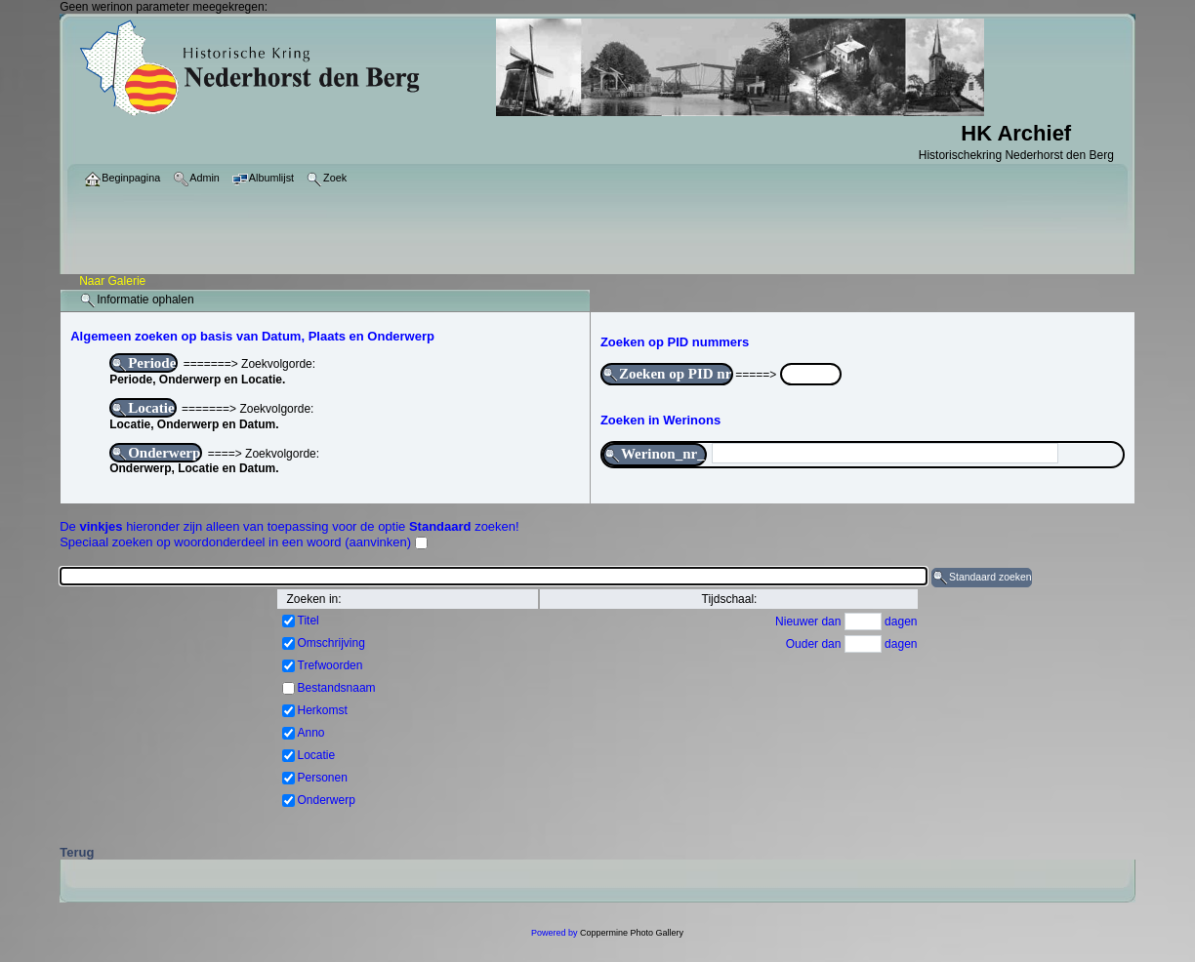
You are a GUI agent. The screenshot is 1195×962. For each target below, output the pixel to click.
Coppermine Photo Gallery (631, 933)
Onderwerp (155, 453)
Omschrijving (331, 643)
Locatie (142, 409)
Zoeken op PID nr (666, 374)
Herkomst (323, 710)
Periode (143, 364)
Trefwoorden (330, 665)
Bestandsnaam (337, 688)
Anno (311, 733)
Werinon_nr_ (654, 454)
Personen (323, 777)
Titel (308, 620)
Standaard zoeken (981, 577)
